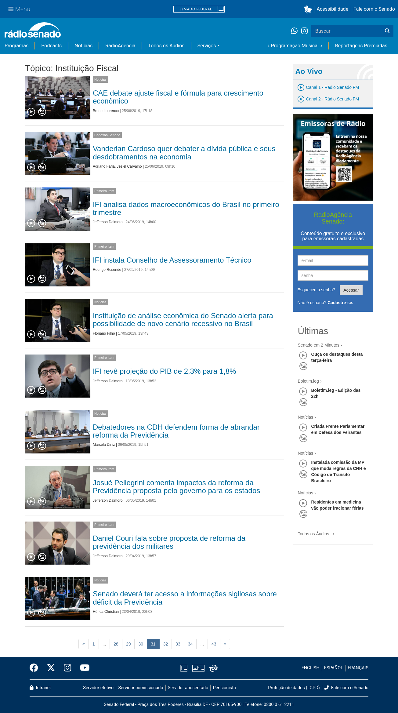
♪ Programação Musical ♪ (294, 46)
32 (165, 644)
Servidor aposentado (188, 687)
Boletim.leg (308, 381)
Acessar (351, 290)
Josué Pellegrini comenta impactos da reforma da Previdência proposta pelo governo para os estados (176, 486)
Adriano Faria (104, 166)
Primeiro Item (104, 191)
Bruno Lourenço (106, 111)
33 (177, 644)
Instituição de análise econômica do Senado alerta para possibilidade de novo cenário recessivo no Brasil (183, 319)
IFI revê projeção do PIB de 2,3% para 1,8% (164, 371)
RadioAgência (120, 46)
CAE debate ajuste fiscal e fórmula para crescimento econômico (178, 97)
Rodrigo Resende (107, 269)
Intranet (40, 687)
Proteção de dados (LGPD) (294, 687)
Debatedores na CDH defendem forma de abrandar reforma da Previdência (176, 431)
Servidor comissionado (140, 687)
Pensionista (224, 687)
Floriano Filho (104, 333)
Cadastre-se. (340, 302)
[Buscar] (387, 31)
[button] (309, 9)
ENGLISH (311, 668)
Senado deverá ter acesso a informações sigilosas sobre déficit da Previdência (185, 598)
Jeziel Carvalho (129, 166)
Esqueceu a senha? (316, 289)
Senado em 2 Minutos (318, 345)
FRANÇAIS (358, 668)
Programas (16, 46)
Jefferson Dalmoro (108, 222)
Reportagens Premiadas (361, 46)
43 (214, 644)
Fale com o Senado (374, 9)
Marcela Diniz (104, 444)
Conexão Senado (107, 135)
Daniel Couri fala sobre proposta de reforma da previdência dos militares (169, 542)
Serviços (206, 46)
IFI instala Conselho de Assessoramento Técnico (172, 260)
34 (190, 644)
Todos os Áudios (166, 46)
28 (116, 644)
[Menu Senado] (19, 9)
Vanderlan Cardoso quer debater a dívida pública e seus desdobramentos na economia (184, 152)
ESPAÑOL (333, 668)
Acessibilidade (333, 9)
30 (140, 644)
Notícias (83, 46)
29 (128, 644)
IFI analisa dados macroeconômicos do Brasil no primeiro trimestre (186, 208)
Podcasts (51, 46)
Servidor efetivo (98, 687)
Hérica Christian (106, 611)
